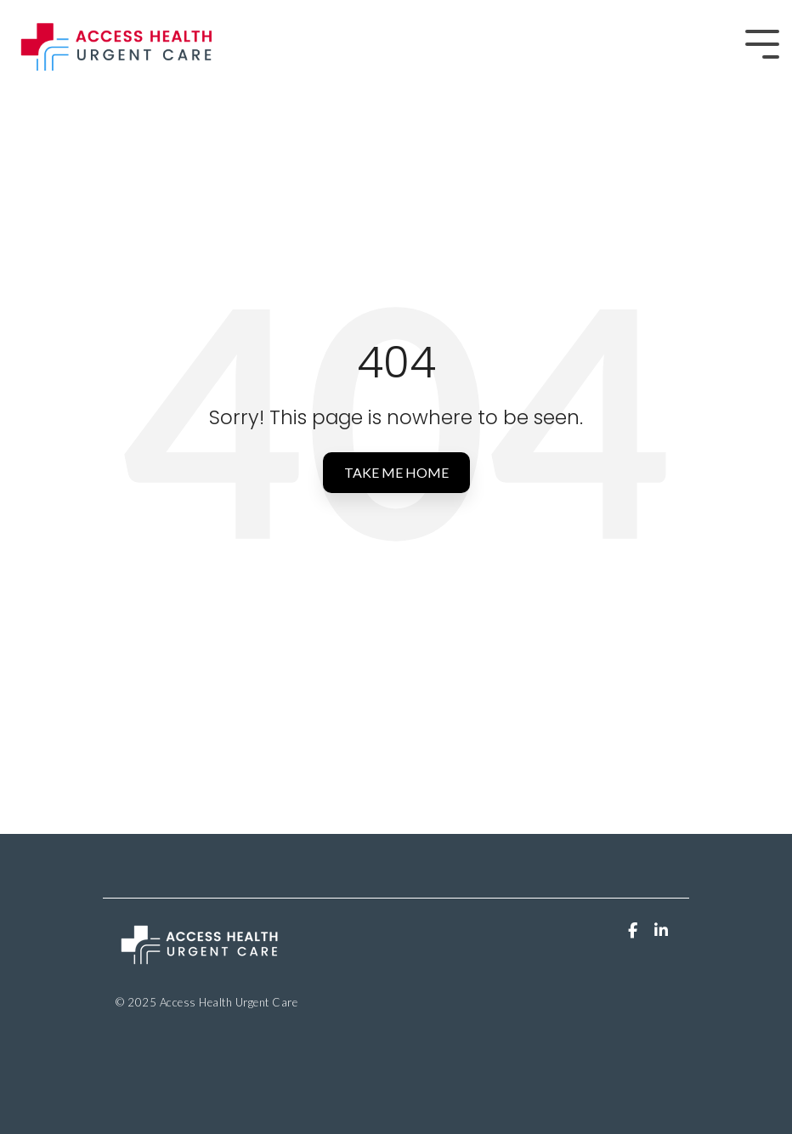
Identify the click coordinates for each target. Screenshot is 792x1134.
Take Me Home (396, 472)
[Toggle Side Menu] (762, 42)
